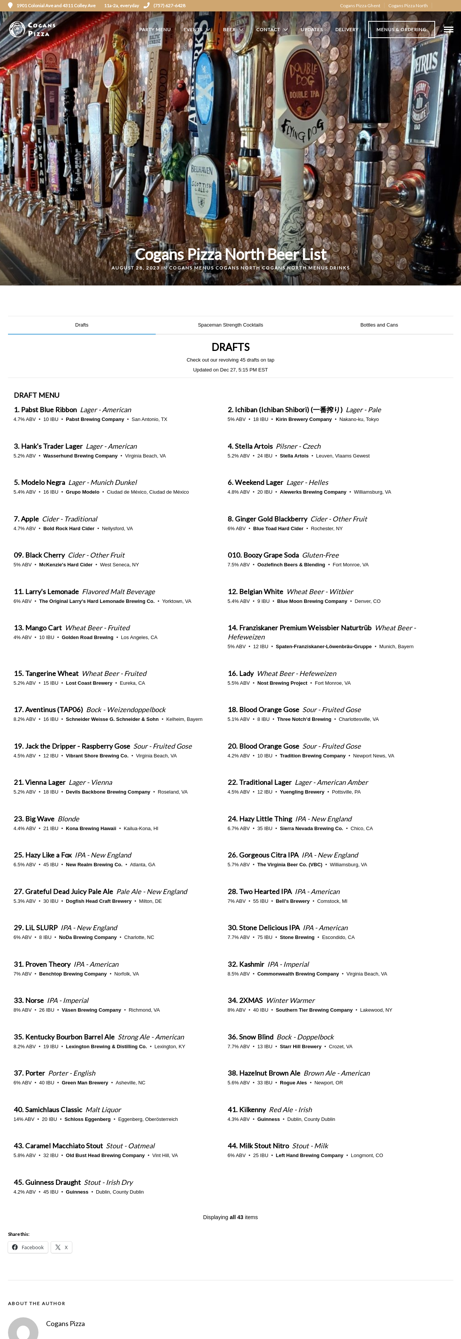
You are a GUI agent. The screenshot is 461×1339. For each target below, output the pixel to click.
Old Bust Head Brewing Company (105, 1155)
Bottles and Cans (379, 325)
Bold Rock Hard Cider (68, 528)
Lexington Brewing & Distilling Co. (106, 1046)
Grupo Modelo (82, 492)
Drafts (82, 325)
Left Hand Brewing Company (309, 1155)
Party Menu (155, 29)
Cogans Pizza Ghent (360, 5)
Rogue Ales (293, 1083)
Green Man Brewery (85, 1083)
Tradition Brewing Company (313, 756)
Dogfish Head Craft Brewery (99, 901)
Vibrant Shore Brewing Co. (97, 756)
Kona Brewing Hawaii (91, 828)
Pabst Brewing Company (95, 419)
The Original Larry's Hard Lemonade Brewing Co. (97, 601)
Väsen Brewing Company (91, 1010)
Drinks (340, 268)
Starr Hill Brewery (300, 1046)
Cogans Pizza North (408, 5)
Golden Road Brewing (87, 637)
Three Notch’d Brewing (304, 719)
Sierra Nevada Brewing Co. (311, 828)
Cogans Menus (191, 268)
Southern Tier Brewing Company (314, 1010)
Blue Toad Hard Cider (278, 528)
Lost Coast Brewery (89, 683)
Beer (229, 29)
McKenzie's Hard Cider (66, 564)
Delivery (347, 29)
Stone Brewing (297, 937)
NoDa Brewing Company (88, 937)
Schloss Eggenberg (87, 1119)
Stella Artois (294, 456)
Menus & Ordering (401, 30)
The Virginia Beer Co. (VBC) (289, 864)
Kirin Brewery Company (304, 419)
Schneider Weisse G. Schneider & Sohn (112, 719)
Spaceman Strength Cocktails (230, 325)
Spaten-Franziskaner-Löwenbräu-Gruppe (324, 646)
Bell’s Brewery (292, 901)
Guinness (268, 1119)
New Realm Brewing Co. (94, 864)
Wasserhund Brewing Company (80, 456)
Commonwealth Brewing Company (298, 974)
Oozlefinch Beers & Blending (291, 564)
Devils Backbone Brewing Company (108, 792)
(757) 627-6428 (164, 5)
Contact (268, 29)
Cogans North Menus (295, 268)
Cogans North (237, 268)
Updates (312, 29)
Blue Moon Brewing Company (312, 601)
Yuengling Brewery (302, 792)
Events (193, 29)
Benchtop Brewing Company (73, 974)
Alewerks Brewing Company (313, 492)
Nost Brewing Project (282, 683)
